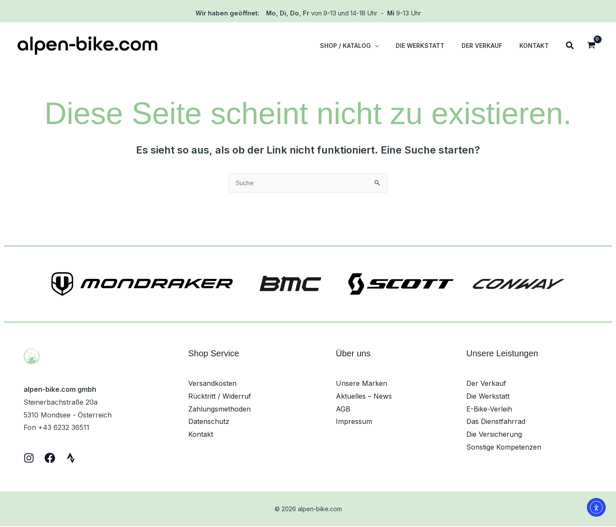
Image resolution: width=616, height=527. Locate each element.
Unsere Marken (361, 384)
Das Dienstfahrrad (495, 422)
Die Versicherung (494, 435)
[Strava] (70, 458)
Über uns (353, 354)
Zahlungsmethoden (219, 410)
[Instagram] (29, 458)
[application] (393, 45)
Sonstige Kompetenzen (503, 448)
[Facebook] (49, 458)
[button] (367, 45)
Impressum (354, 422)
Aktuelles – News (364, 397)
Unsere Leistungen (502, 354)
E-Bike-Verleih (489, 410)
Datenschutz (208, 422)
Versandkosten (212, 384)
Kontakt (200, 435)
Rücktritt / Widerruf (219, 397)
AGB (343, 410)
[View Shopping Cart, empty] (591, 45)
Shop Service (213, 354)
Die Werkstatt (487, 397)
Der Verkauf (486, 384)
